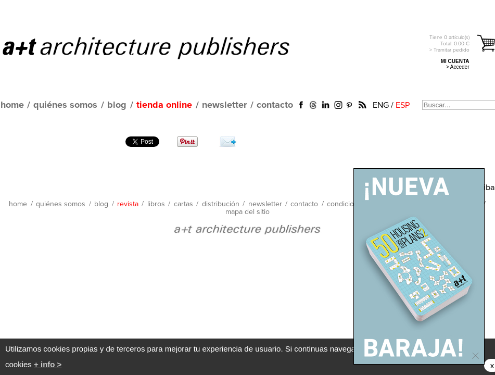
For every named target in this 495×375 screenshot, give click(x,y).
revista (127, 204)
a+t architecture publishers (159, 47)
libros (156, 204)
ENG (381, 105)
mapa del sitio (247, 212)
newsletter (224, 105)
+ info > (47, 364)
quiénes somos (65, 105)
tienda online (164, 105)
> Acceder (457, 67)
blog (116, 105)
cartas (183, 204)
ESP (403, 105)
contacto (275, 105)
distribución (220, 204)
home (12, 105)
